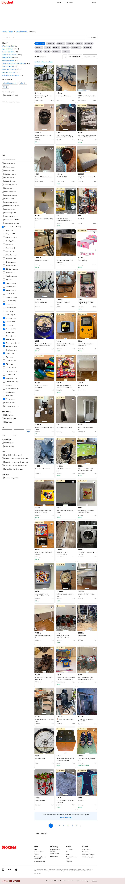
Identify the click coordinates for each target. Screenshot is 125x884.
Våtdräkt (80, 800)
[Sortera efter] (90, 56)
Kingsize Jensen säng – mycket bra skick (87, 177)
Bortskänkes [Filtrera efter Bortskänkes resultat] (10, 418)
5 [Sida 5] (67, 825)
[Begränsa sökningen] (16, 159)
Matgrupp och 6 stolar (66, 302)
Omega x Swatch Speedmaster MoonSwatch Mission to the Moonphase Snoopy (44, 427)
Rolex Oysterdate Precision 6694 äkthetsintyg (66, 594)
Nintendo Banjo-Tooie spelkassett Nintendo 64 (42, 595)
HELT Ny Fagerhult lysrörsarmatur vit (62, 553)
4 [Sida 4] (63, 825)
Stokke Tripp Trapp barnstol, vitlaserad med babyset (44, 719)
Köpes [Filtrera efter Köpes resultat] (8, 422)
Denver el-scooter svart (42, 260)
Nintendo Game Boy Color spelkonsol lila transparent (86, 303)
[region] (66, 78)
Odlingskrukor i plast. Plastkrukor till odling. (63, 636)
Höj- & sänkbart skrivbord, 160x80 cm (44, 636)
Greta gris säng (82, 260)
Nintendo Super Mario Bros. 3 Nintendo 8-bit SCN (44, 511)
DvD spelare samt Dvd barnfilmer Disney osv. (66, 510)
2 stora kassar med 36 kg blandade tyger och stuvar (85, 678)
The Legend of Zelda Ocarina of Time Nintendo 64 (66, 344)
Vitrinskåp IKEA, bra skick (87, 427)
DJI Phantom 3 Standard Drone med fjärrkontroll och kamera (65, 137)
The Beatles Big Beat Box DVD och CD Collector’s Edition (87, 136)
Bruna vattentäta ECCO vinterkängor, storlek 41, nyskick (44, 677)
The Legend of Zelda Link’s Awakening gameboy (86, 511)
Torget (11, 32)
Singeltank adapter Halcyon (65, 427)
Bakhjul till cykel (40, 758)
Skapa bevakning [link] (65, 818)
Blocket (4, 32)
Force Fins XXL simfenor (42, 469)
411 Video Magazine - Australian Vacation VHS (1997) (64, 220)
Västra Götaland (21, 32)
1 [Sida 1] (50, 825)
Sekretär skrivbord (87, 385)
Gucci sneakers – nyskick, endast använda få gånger (87, 759)
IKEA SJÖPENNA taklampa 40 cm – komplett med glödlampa (44, 177)
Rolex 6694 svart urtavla (66, 469)
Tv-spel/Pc (81, 218)
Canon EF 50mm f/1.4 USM (44, 135)
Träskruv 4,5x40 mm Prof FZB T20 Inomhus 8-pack (65, 759)
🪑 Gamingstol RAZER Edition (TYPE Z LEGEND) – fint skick (66, 719)
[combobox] (43, 37)
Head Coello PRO (62, 177)
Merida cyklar (87, 636)
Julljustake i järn (40, 800)
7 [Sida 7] (76, 825)
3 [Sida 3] (59, 825)
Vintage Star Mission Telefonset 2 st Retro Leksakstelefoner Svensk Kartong (66, 679)
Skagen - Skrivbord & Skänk (87, 594)
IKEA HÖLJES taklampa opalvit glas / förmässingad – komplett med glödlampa (44, 219)
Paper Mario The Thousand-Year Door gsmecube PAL (43, 344)
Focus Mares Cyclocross (64, 96)
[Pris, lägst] (7, 431)
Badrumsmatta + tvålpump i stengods (66, 800)
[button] (92, 37)
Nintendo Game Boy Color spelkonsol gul (86, 344)
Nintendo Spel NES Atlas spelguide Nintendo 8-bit (64, 386)
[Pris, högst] (19, 431)
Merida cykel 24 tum (41, 302)
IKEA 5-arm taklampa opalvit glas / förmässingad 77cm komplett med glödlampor (87, 96)
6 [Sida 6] (72, 825)
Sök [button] (28, 432)
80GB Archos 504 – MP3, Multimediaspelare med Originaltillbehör (85, 470)
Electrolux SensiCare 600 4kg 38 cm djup (87, 552)
